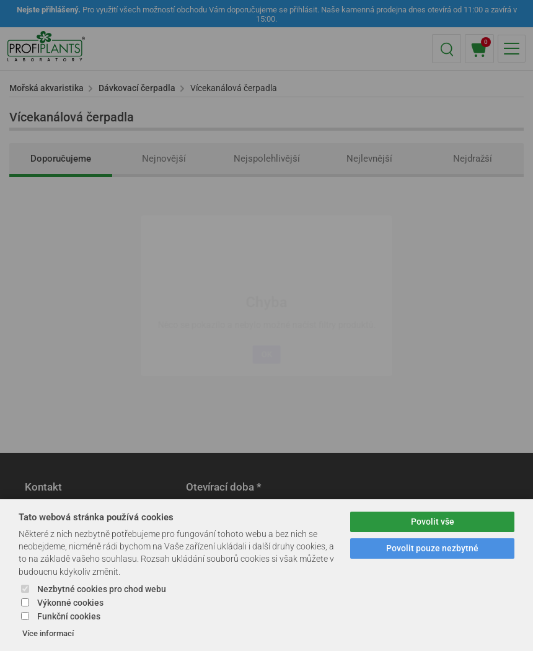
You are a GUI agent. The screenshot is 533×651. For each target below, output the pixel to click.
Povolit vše (432, 522)
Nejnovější (164, 158)
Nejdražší (472, 158)
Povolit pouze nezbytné (432, 548)
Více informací (48, 633)
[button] (446, 49)
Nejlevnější (369, 158)
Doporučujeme (60, 158)
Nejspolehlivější (267, 158)
